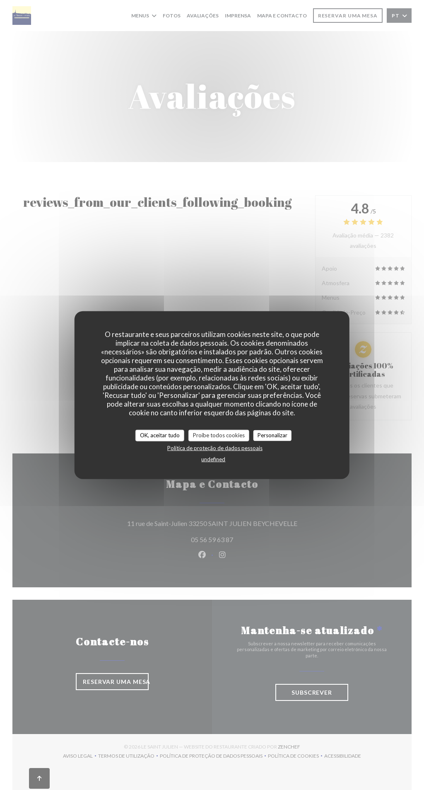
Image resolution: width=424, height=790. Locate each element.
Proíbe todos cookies (219, 435)
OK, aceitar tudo (160, 435)
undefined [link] (213, 459)
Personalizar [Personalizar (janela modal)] (272, 435)
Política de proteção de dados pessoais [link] (215, 447)
